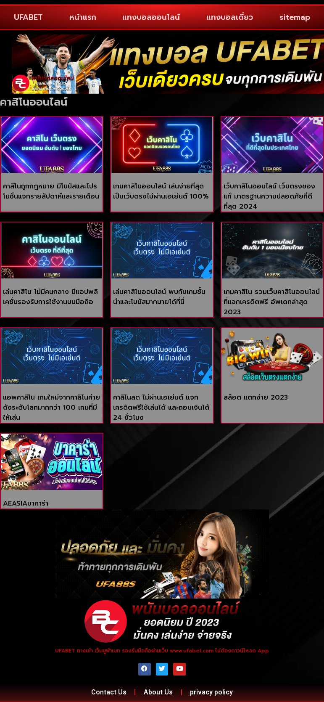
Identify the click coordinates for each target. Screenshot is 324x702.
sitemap (294, 17)
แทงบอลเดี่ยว (229, 17)
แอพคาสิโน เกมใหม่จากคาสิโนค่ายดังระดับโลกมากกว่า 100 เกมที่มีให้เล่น (51, 407)
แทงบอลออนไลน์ (151, 17)
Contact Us (108, 692)
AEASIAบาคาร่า (25, 503)
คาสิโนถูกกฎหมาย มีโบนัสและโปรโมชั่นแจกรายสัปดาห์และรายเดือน (51, 191)
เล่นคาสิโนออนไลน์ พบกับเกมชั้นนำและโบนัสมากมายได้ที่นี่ (159, 297)
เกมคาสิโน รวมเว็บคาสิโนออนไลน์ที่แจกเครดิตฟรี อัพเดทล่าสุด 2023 (272, 302)
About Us (158, 692)
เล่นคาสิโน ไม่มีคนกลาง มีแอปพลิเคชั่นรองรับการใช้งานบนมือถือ (50, 297)
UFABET (28, 17)
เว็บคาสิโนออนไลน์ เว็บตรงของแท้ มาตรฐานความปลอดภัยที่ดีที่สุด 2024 (269, 196)
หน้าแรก (82, 17)
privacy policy (211, 692)
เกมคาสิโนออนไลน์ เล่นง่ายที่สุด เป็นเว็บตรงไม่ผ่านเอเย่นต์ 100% (161, 191)
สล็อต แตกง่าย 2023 (256, 397)
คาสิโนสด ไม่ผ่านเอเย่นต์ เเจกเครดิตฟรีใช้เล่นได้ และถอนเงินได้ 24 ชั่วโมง (161, 407)
